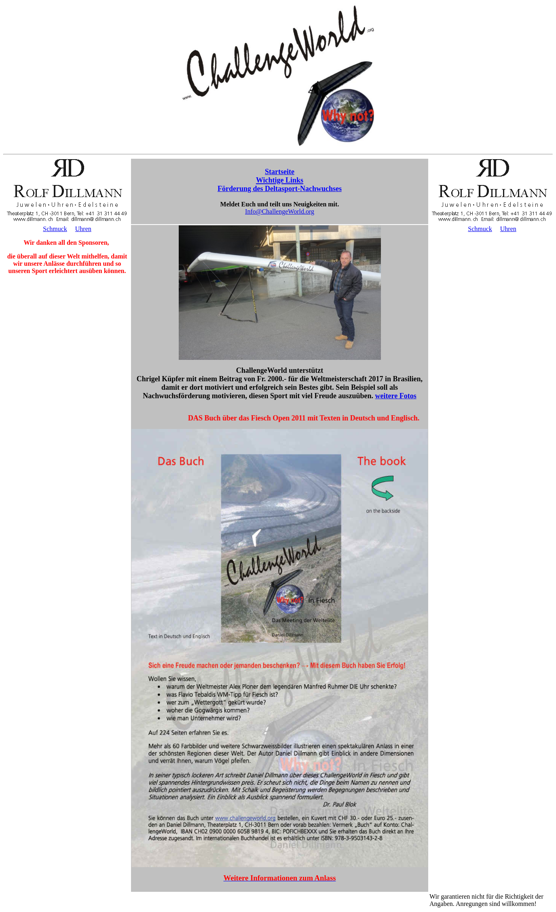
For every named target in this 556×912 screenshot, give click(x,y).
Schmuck (55, 228)
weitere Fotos (395, 396)
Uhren (83, 228)
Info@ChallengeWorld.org (279, 211)
